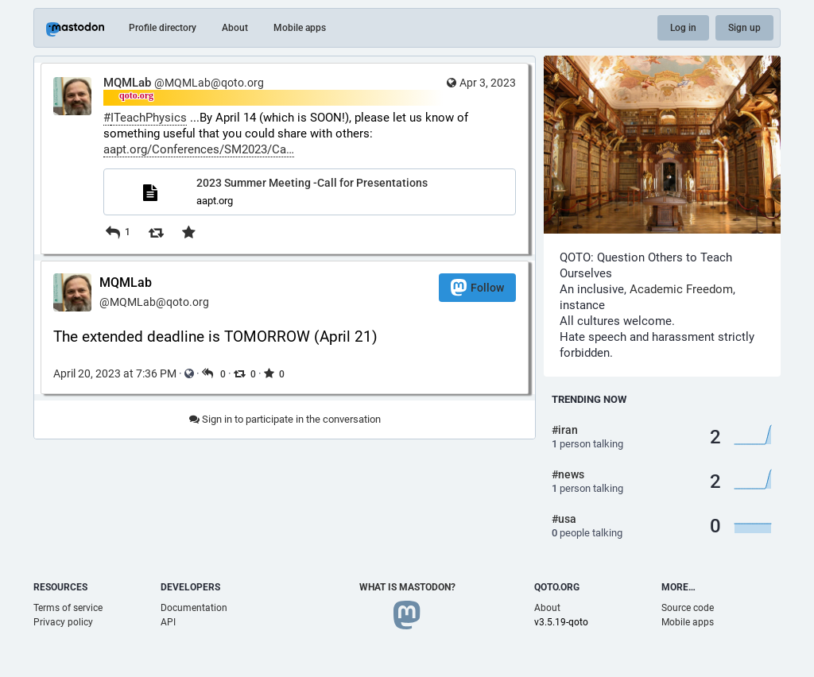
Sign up (744, 27)
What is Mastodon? (407, 587)
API (168, 622)
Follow (477, 287)
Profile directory (162, 27)
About (235, 27)
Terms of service (68, 607)
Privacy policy (63, 622)
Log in (683, 27)
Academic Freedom (681, 289)
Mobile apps (299, 27)
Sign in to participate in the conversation (285, 419)
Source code (687, 607)
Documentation (194, 607)
